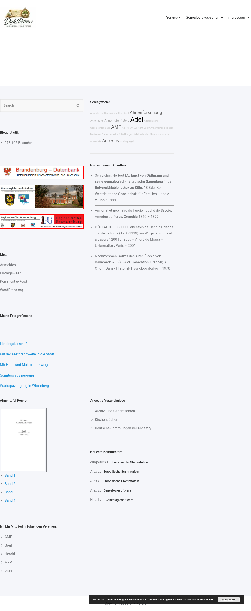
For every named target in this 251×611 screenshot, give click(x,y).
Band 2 (10, 484)
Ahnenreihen (110, 113)
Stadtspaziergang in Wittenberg (24, 386)
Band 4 (10, 500)
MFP (8, 562)
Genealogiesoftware (117, 490)
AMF (116, 127)
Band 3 (10, 492)
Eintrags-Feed (10, 273)
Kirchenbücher (106, 419)
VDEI (8, 571)
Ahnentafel (96, 120)
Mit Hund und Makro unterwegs (24, 365)
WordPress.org (11, 290)
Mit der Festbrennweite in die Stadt (27, 354)
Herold (10, 554)
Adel (136, 119)
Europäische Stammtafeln (130, 462)
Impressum (236, 17)
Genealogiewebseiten (202, 17)
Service (172, 17)
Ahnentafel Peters (116, 121)
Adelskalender (141, 134)
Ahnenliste (95, 141)
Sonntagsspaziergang (17, 375)
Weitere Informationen (200, 599)
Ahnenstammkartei (160, 134)
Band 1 (10, 475)
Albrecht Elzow (142, 127)
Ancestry (110, 140)
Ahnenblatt (123, 113)
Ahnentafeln (96, 113)
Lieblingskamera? (13, 344)
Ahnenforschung (146, 112)
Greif (8, 545)
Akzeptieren (228, 599)
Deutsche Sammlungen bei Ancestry (123, 428)
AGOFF (122, 134)
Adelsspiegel (127, 141)
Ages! (130, 134)
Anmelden (8, 265)
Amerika (114, 134)
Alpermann (127, 127)
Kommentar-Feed (13, 281)
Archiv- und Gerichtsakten (115, 411)
